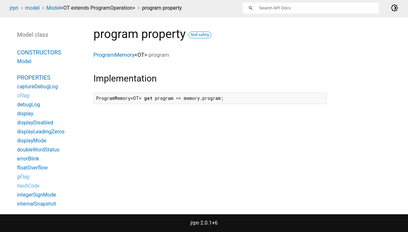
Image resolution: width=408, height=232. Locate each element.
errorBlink (28, 159)
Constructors (39, 52)
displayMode (31, 141)
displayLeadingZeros (40, 132)
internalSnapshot (36, 204)
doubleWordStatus (38, 150)
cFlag (23, 95)
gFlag (23, 177)
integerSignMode (36, 195)
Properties (33, 77)
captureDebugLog (37, 86)
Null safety (200, 35)
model (32, 8)
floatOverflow (32, 168)
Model (90, 8)
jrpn (14, 8)
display (25, 114)
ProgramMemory (114, 55)
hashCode (28, 186)
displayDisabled (35, 123)
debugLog (28, 105)
